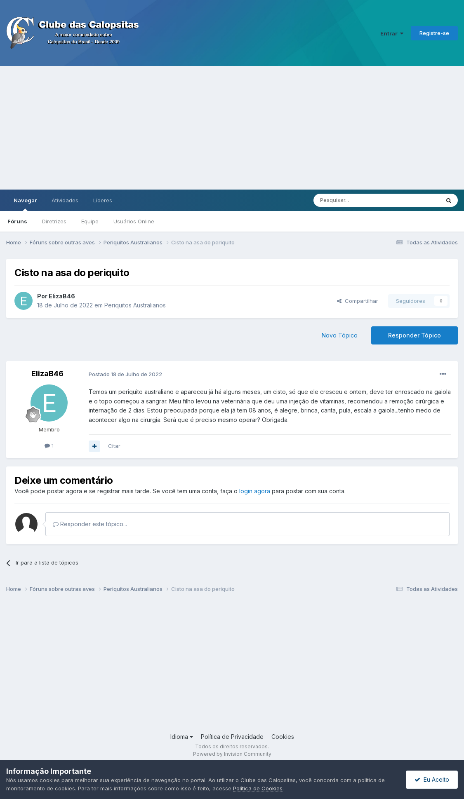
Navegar (25, 204)
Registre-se (434, 33)
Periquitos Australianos (135, 305)
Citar (114, 446)
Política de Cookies (258, 788)
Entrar (391, 33)
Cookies (282, 736)
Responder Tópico (414, 335)
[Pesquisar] (353, 200)
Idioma (181, 736)
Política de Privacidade (232, 736)
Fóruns (17, 221)
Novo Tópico (340, 335)
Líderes (102, 200)
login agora (254, 490)
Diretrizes (54, 221)
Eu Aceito (432, 779)
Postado (125, 374)
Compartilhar (357, 301)
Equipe (90, 221)
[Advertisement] (232, 127)
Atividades (65, 200)
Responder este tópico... (90, 523)
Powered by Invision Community (232, 754)
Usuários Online (133, 221)
